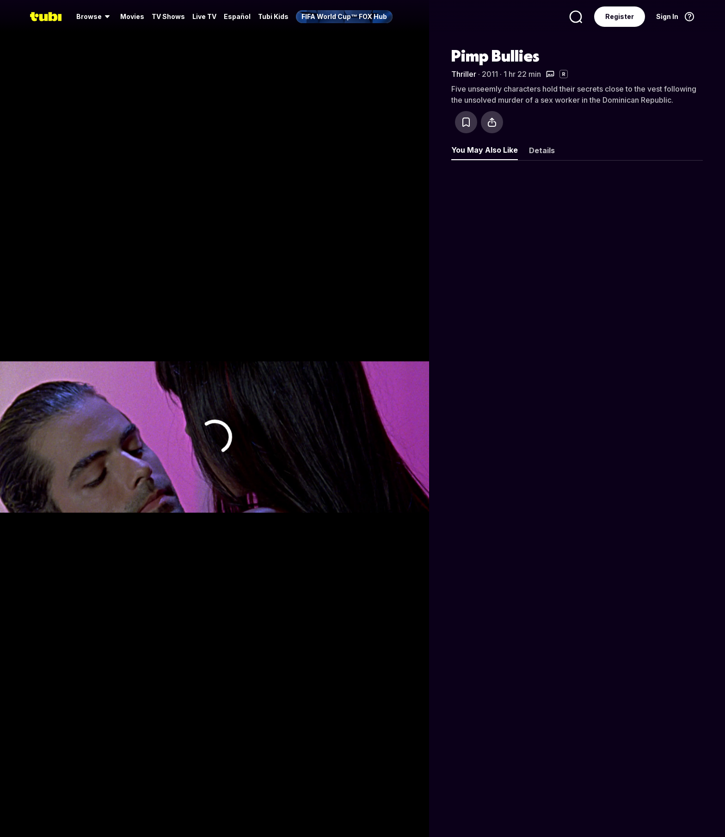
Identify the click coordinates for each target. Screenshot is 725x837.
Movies (132, 16)
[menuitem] (94, 16)
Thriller (463, 74)
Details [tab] (542, 150)
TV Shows (168, 16)
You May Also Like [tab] (484, 150)
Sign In (667, 16)
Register (619, 16)
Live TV (204, 16)
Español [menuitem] (237, 16)
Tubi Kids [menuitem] (273, 16)
